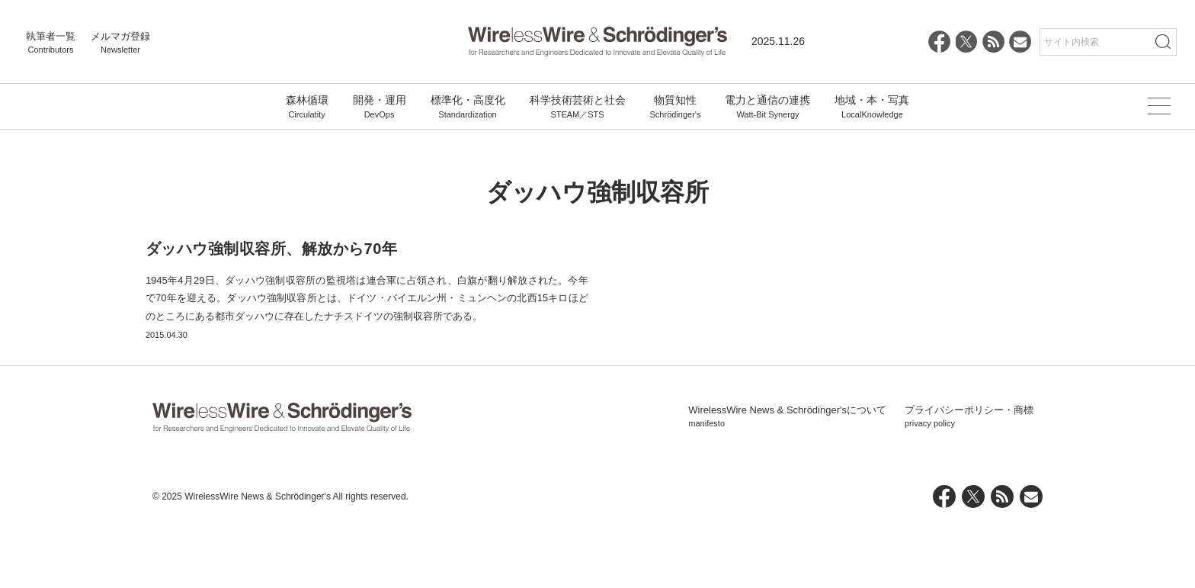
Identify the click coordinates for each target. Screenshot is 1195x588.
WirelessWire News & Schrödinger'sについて (787, 479)
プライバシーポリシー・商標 (969, 479)
